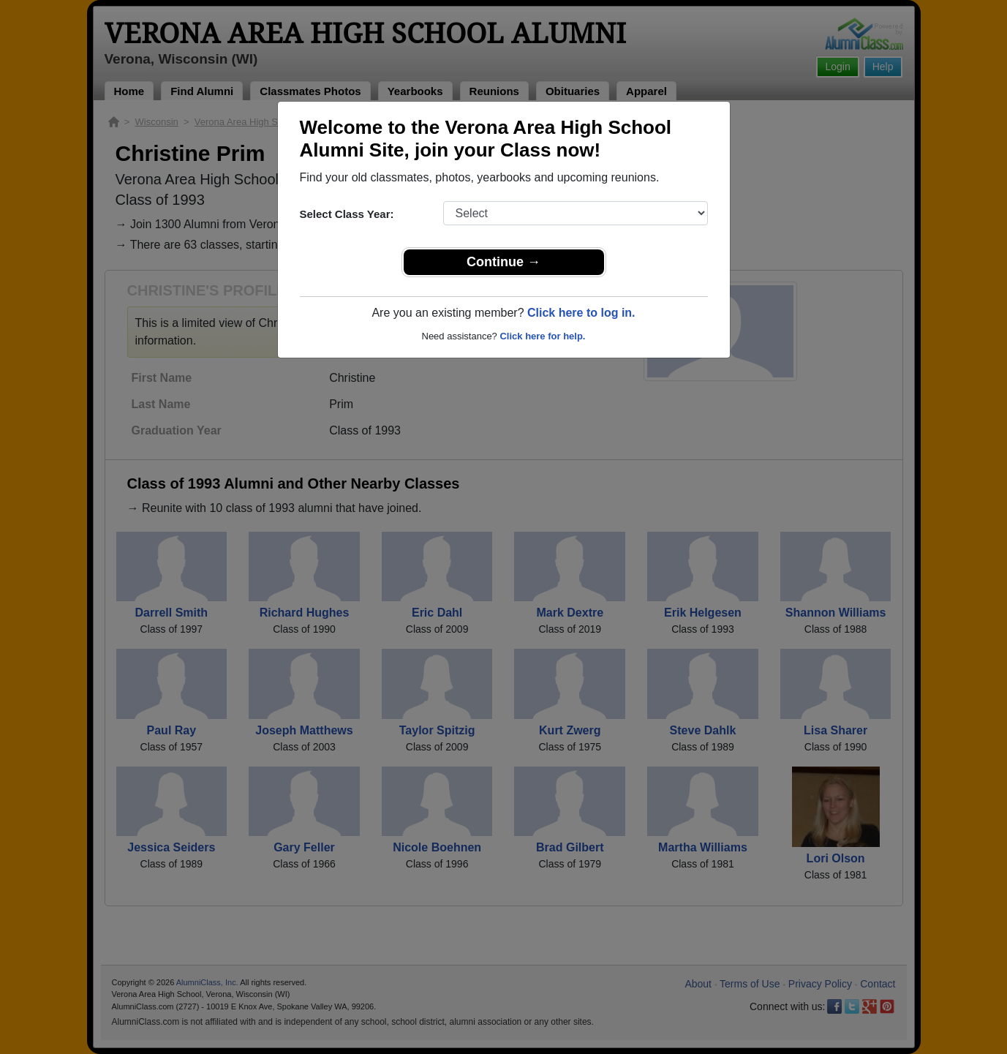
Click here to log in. (581, 312)
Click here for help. (542, 336)
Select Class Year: (347, 214)
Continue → (503, 262)
